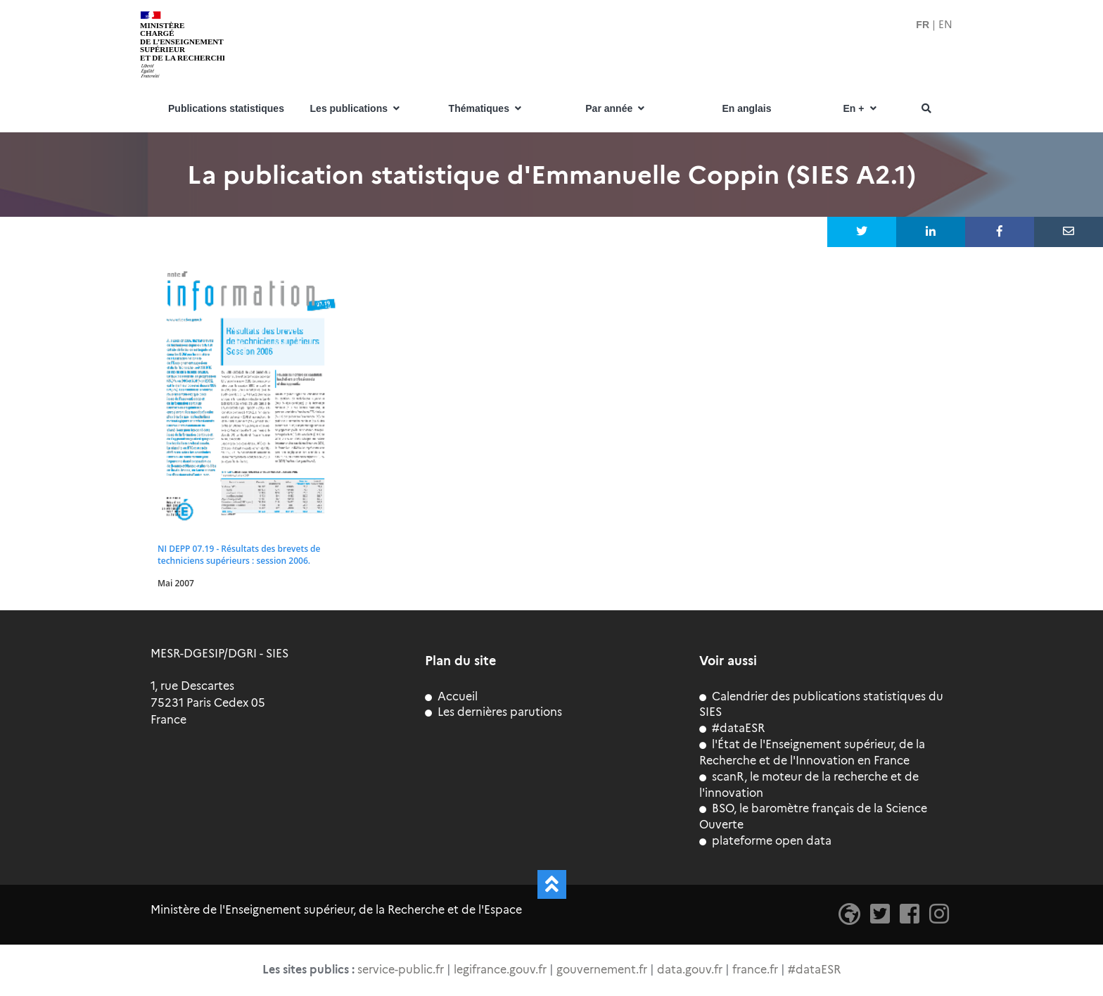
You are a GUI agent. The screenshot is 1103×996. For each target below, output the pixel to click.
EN (945, 24)
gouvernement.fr (601, 969)
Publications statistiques (226, 108)
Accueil (451, 696)
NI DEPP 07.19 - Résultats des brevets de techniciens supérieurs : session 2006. (239, 555)
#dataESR (732, 728)
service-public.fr (400, 969)
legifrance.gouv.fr (500, 969)
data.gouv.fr (689, 969)
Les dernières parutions (493, 712)
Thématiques (487, 108)
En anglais (746, 108)
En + (861, 108)
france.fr (755, 969)
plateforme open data (765, 840)
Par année (616, 108)
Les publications (356, 108)
